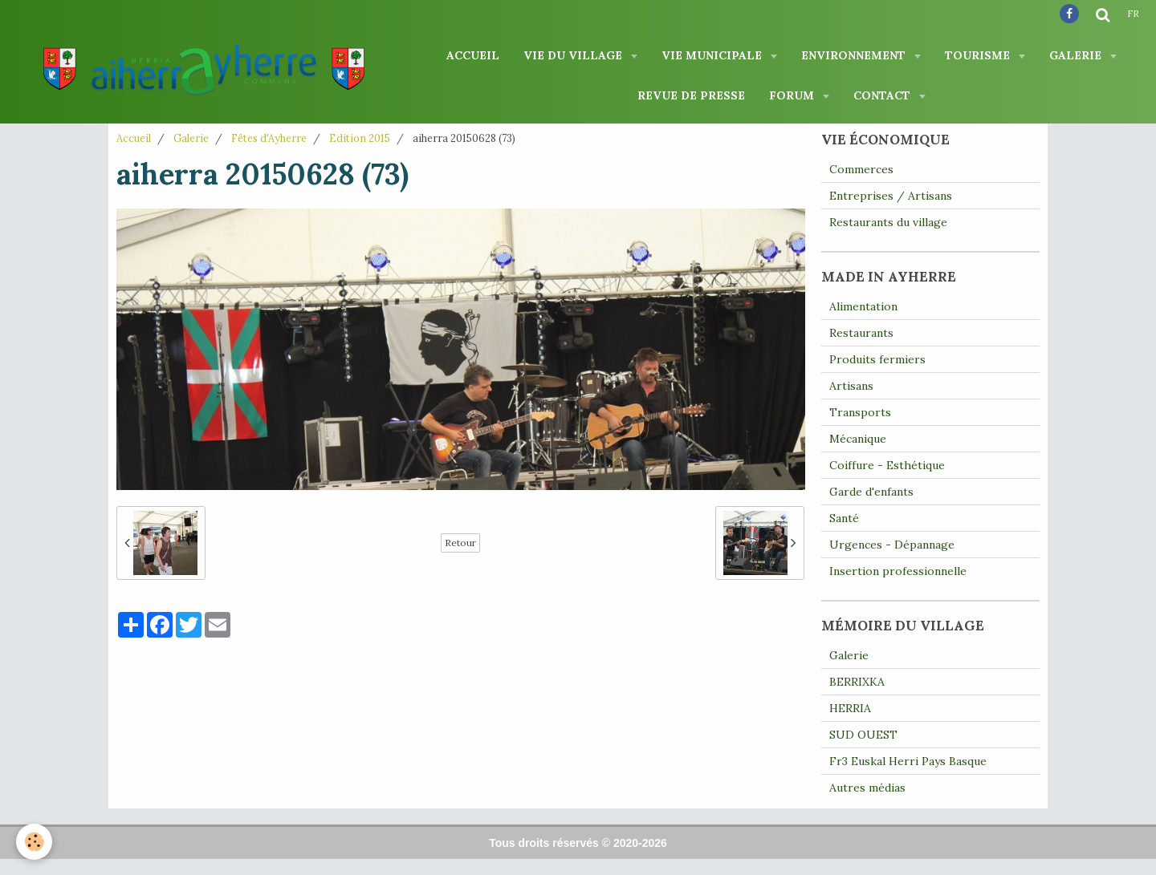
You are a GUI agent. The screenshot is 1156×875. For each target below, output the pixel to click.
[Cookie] (34, 842)
